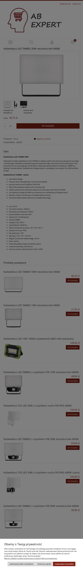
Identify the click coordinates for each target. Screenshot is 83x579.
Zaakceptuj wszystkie (64, 564)
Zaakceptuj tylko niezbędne (21, 564)
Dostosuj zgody (44, 564)
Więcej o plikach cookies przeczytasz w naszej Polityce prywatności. (30, 558)
